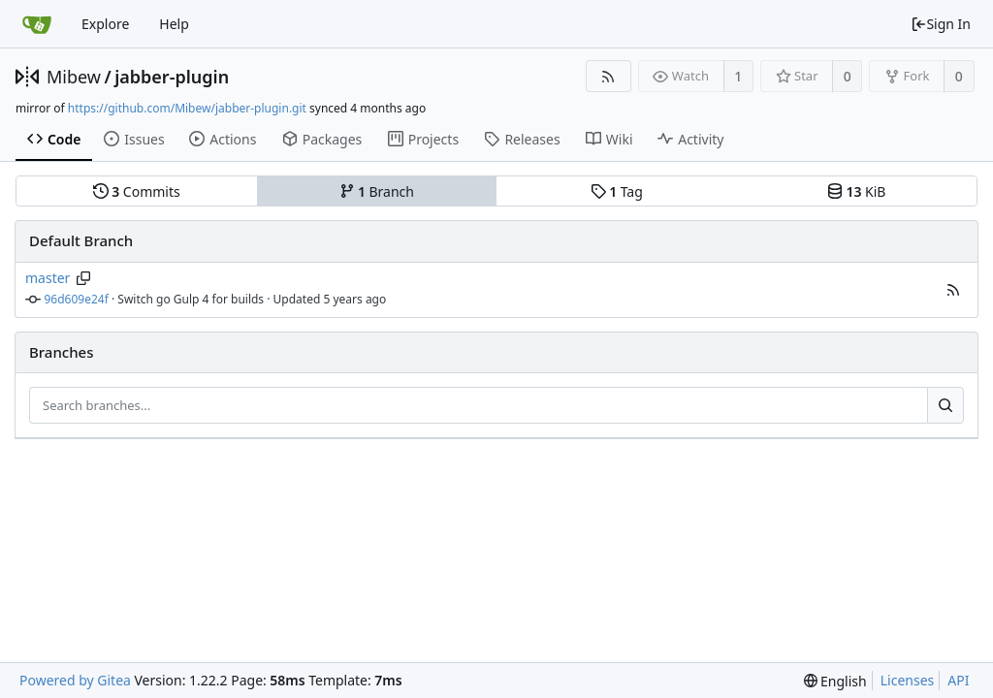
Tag (617, 191)
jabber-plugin (171, 76)
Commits (136, 191)
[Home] (37, 24)
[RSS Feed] (608, 76)
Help (174, 24)
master (47, 278)
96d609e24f (77, 299)
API (958, 680)
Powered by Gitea (75, 680)
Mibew (74, 76)
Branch (377, 191)
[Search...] (945, 405)
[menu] (835, 681)
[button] (953, 289)
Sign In (941, 24)
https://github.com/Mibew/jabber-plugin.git (187, 108)
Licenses (908, 680)
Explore (105, 24)
